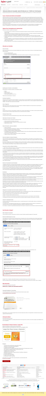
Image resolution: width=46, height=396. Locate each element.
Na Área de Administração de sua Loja (9, 216)
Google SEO (11, 372)
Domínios (12, 376)
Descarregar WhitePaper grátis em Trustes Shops (9, 293)
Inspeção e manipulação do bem (8, 199)
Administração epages (19, 375)
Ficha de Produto (5, 48)
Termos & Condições (38, 369)
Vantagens (4, 343)
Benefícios (21, 4)
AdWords (14, 372)
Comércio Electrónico (19, 372)
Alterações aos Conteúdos (8, 46)
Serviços (25, 4)
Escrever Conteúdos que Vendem (21, 373)
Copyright (37, 373)
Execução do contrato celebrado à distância (10, 146)
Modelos (4, 371)
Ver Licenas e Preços (6, 361)
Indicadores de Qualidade (39, 372)
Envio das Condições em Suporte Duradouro (10, 137)
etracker (4, 373)
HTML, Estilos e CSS (19, 374)
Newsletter (8, 372)
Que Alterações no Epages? (8, 210)
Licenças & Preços (15, 4)
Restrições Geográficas (6, 98)
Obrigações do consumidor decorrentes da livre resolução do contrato (14, 189)
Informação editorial (6, 316)
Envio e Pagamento (6, 104)
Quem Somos (37, 368)
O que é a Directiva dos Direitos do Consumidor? (12, 15)
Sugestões (37, 371)
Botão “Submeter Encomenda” (8, 212)
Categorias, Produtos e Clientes (20, 376)
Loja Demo (8, 4)
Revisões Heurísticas (8, 374)
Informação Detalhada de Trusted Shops (9, 290)
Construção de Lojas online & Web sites (9, 369)
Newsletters (37, 374)
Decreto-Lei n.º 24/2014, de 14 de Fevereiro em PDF (12, 286)
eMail (9, 376)
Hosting (7, 376)
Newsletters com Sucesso (25, 372)
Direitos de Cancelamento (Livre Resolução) (10, 162)
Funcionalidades (5, 368)
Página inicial (3, 4)
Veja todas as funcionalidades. (6, 358)
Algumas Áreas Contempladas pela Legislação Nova (12, 28)
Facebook (18, 371)
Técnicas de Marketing (27, 373)
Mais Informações (6, 283)
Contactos (37, 375)
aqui (43, 392)
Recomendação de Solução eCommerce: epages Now (12, 324)
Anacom (34, 385)
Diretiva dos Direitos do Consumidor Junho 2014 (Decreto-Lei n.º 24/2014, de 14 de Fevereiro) (22, 11)
